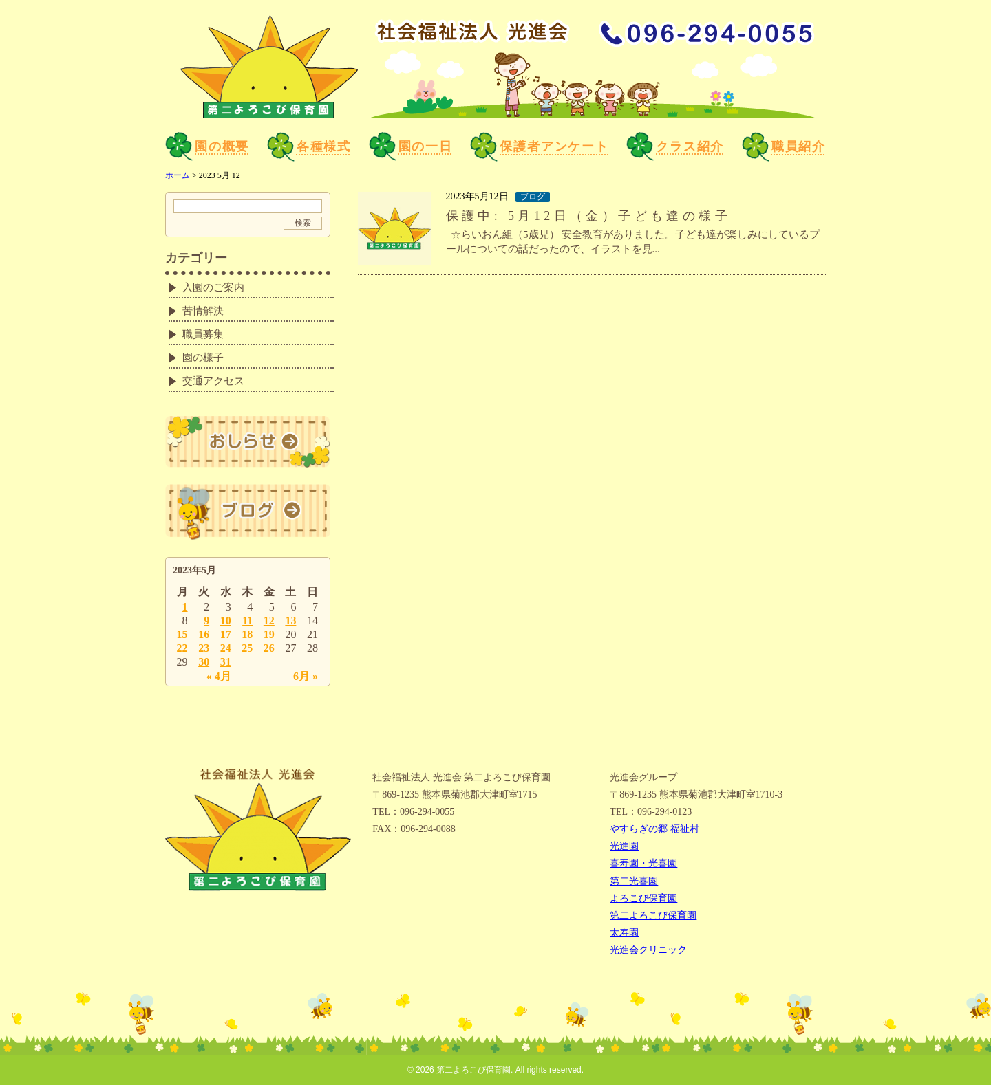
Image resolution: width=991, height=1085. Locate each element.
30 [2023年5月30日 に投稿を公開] (203, 662)
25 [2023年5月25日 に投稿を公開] (247, 648)
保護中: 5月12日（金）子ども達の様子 (589, 216)
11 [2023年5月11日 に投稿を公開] (247, 620)
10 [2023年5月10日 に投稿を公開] (225, 620)
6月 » (305, 676)
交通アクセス (213, 380)
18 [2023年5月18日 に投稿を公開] (247, 634)
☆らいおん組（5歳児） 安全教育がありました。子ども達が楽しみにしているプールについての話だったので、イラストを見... (633, 241)
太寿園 (624, 933)
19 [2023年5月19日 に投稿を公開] (269, 634)
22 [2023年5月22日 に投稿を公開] (182, 648)
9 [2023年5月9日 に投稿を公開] (206, 620)
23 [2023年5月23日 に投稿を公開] (203, 648)
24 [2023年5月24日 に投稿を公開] (225, 648)
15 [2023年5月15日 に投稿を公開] (182, 634)
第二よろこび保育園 (653, 915)
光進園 (624, 846)
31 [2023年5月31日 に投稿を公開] (225, 662)
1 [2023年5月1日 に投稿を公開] (185, 607)
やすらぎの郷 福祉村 (654, 829)
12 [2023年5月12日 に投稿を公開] (269, 620)
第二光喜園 (634, 881)
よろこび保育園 (643, 898)
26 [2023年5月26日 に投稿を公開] (269, 648)
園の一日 (411, 146)
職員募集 (203, 334)
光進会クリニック (648, 950)
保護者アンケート (539, 147)
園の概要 (207, 146)
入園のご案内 (213, 287)
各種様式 (309, 147)
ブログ (532, 196)
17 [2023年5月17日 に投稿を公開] (225, 634)
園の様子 (203, 357)
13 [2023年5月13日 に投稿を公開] (290, 620)
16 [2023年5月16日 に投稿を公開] (203, 634)
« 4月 (218, 676)
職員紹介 (784, 147)
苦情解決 (203, 310)
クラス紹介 (675, 146)
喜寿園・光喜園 (643, 863)
